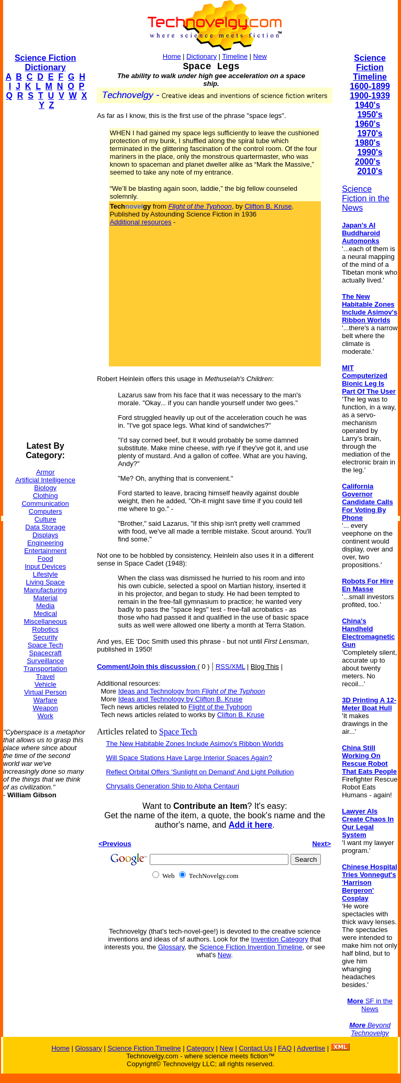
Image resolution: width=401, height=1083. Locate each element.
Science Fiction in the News (365, 198)
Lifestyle (45, 574)
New (260, 56)
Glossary (171, 947)
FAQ (285, 1048)
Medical (45, 614)
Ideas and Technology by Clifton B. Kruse (180, 699)
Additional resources (141, 222)
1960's (367, 124)
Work (45, 716)
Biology (45, 488)
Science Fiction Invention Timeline (251, 947)
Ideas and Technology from (191, 691)
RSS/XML (231, 666)
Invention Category (279, 939)
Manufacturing (45, 590)
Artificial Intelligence (45, 480)
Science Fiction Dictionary (45, 62)
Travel (45, 676)
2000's (367, 161)
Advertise (311, 1048)
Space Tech (45, 645)
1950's (369, 114)
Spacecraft (45, 653)
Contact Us (255, 1048)
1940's (367, 105)
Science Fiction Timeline (370, 67)
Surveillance (45, 661)
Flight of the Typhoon (220, 707)
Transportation (45, 669)
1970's (369, 133)
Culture (46, 519)
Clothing (45, 496)
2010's (369, 171)
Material (45, 598)
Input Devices (45, 566)
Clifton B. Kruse (268, 206)
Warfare (46, 700)
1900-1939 (370, 95)
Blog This (265, 666)
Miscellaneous (45, 621)
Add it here (251, 824)
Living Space (45, 582)
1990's (369, 152)
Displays (45, 535)
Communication (45, 503)
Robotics (45, 629)
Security (45, 637)
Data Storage (45, 527)
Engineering (45, 543)
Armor (45, 472)
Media (45, 606)
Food (45, 558)
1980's (367, 142)
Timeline (235, 56)
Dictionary (201, 56)
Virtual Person (45, 692)
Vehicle (46, 684)
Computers (45, 511)
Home (172, 56)
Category (200, 1048)
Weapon (45, 708)
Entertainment (45, 551)
